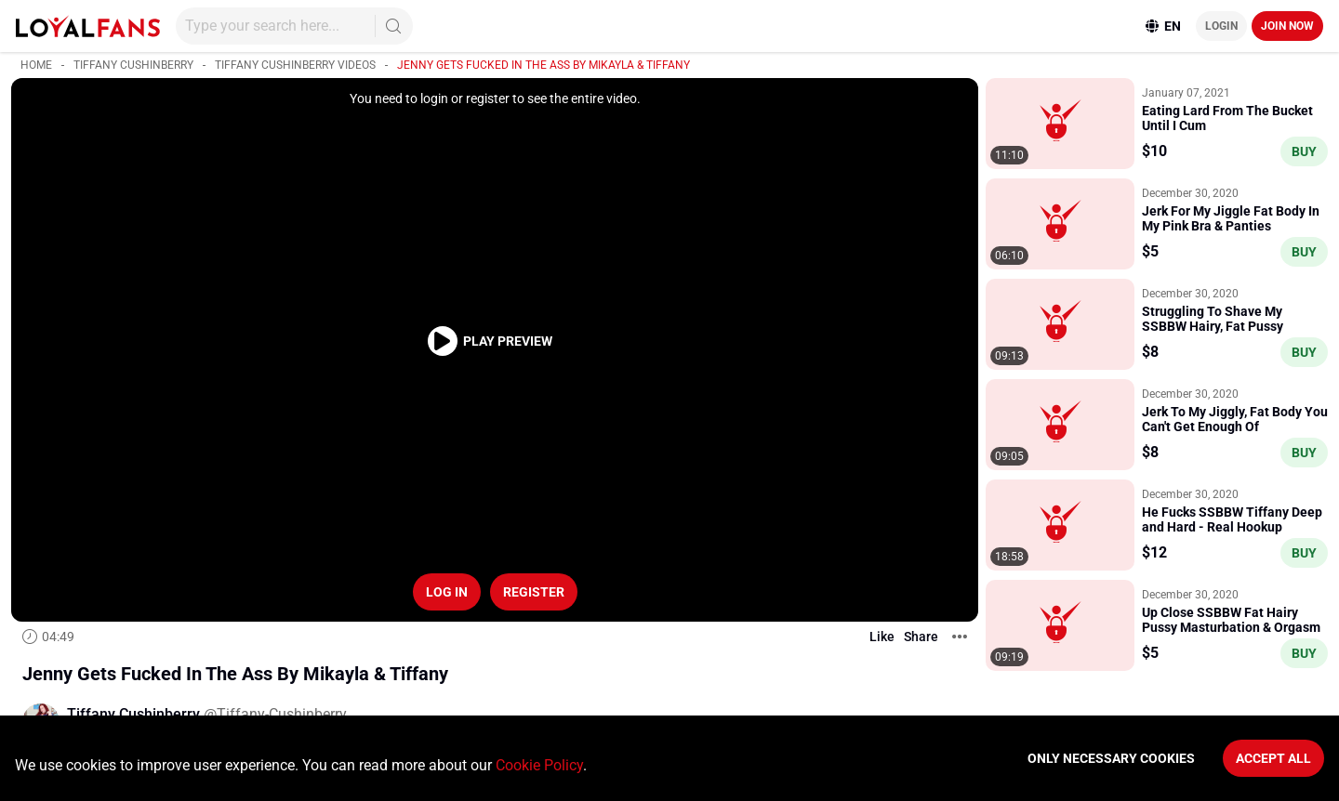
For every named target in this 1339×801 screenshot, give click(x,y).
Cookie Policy (539, 765)
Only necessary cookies (1111, 758)
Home (36, 65)
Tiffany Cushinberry (133, 65)
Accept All (1273, 758)
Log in (447, 591)
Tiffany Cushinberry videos (295, 65)
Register (533, 591)
